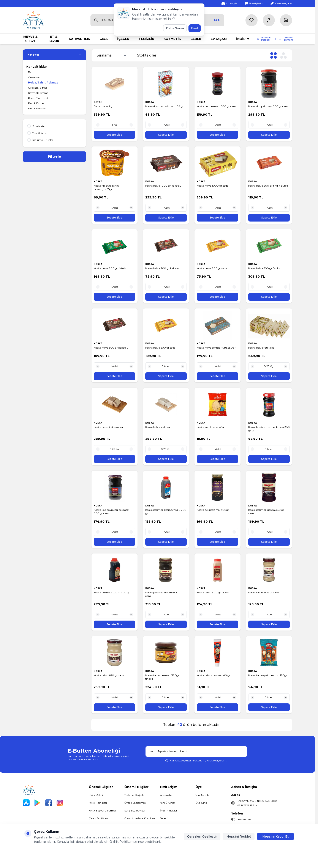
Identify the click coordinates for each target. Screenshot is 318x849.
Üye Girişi (201, 802)
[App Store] (26, 802)
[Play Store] (37, 802)
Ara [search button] (217, 20)
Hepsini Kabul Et (275, 836)
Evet (194, 28)
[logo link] (33, 20)
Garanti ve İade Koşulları (139, 818)
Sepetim (165, 818)
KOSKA (150, 102)
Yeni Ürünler (167, 802)
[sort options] (112, 55)
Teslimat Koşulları (135, 795)
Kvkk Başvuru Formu (102, 810)
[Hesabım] (269, 20)
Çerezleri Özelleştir (202, 836)
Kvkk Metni (96, 795)
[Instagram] (59, 802)
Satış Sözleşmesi (134, 810)
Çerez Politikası (98, 818)
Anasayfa (166, 795)
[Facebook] (48, 802)
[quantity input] (114, 125)
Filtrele (54, 156)
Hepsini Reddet (238, 836)
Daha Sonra (175, 28)
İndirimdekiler (168, 810)
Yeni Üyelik (202, 795)
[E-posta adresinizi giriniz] (196, 751)
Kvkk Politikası (98, 802)
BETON (98, 102)
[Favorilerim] (251, 20)
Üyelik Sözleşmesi (135, 802)
